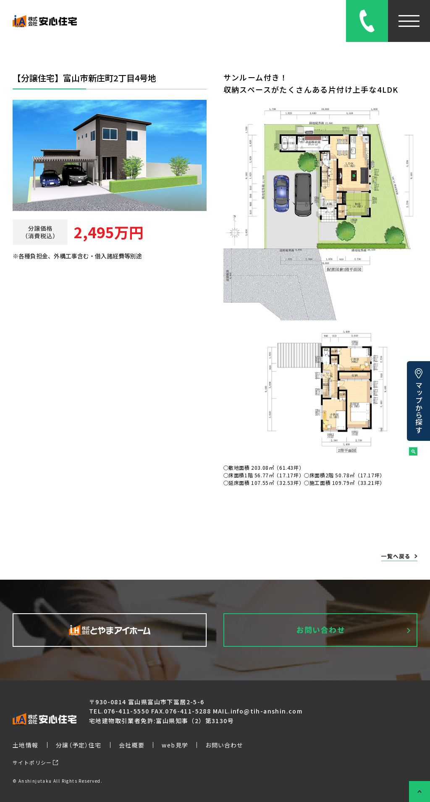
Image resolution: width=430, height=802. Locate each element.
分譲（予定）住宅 (79, 745)
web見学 (175, 745)
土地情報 (26, 745)
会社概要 (132, 745)
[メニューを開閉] (409, 21)
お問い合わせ (224, 745)
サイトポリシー (35, 762)
